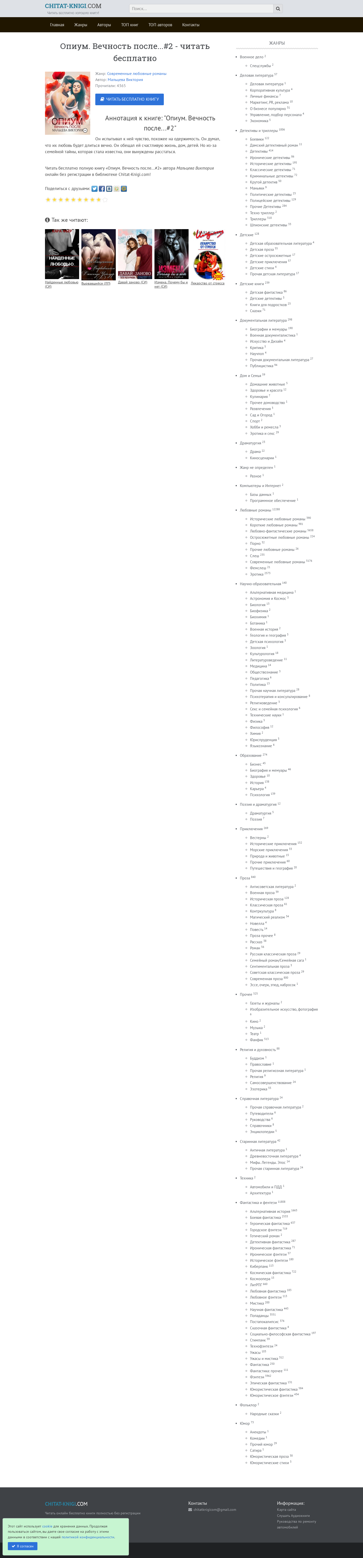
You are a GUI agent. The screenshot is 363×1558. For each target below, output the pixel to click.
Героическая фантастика (270, 1223)
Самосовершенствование (271, 1082)
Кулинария (259, 396)
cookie (47, 1526)
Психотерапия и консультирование (279, 696)
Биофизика (259, 610)
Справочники (260, 1125)
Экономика (259, 120)
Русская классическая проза (273, 954)
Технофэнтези (261, 1346)
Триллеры (258, 219)
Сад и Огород (261, 415)
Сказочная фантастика (268, 1328)
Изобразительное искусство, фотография (284, 1009)
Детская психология (266, 641)
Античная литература (267, 1150)
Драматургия (250, 443)
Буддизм (257, 1058)
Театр (254, 1033)
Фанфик (256, 1039)
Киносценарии (262, 457)
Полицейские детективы (270, 200)
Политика (258, 684)
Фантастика (259, 1364)
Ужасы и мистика (264, 1358)
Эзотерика (258, 1089)
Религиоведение (263, 703)
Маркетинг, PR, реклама (269, 102)
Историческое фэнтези (269, 1260)
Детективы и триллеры (259, 130)
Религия (256, 1076)
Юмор (245, 1423)
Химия (255, 733)
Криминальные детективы (271, 176)
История (257, 782)
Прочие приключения (268, 862)
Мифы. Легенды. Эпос (268, 1162)
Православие (260, 1064)
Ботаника (257, 623)
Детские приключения (268, 261)
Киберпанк (259, 1266)
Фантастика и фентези (258, 1202)
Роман (255, 948)
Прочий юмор (261, 1444)
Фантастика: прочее (266, 1370)
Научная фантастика (266, 1309)
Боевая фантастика (265, 1217)
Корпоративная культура (270, 90)
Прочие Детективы (265, 206)
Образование (251, 755)
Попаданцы (259, 1315)
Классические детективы (270, 169)
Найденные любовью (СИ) (61, 284)
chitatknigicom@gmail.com (215, 1509)
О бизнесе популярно (268, 108)
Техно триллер (262, 212)
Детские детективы (266, 298)
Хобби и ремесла (264, 427)
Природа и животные (267, 856)
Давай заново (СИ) (132, 282)
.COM (73, 6)
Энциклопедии (262, 1131)
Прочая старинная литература (274, 1168)
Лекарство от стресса (207, 283)
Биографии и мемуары (268, 329)
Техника (246, 1178)
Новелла (257, 923)
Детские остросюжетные (270, 255)
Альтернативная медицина (271, 592)
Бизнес (256, 764)
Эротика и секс (262, 433)
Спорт (255, 421)
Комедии (257, 1438)
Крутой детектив (263, 182)
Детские (247, 234)
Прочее (246, 994)
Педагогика (259, 678)
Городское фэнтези (266, 1229)
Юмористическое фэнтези (271, 1395)
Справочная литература (259, 1098)
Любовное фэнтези (266, 1297)
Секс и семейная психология (274, 709)
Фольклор (248, 1405)
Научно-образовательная (260, 583)
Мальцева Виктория (125, 79)
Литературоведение (266, 660)
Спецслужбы (260, 65)
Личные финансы (264, 96)
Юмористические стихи (269, 1462)
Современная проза (266, 978)
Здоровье (258, 776)
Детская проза (262, 249)
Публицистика (261, 365)
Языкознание (261, 745)
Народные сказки (264, 1413)
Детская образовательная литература (281, 243)
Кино (254, 1021)
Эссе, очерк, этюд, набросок (273, 984)
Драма (255, 451)
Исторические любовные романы (277, 519)
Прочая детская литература (272, 274)
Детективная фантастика (270, 1242)
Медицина (258, 666)
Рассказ (256, 941)
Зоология (257, 647)
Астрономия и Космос (268, 598)
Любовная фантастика (268, 1291)
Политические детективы (271, 194)
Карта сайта (286, 1509)
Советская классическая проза (275, 972)
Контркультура (262, 911)
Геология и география (268, 635)
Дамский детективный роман (274, 145)
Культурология (262, 653)
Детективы (259, 151)
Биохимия (258, 616)
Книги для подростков (268, 304)
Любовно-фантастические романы (278, 531)
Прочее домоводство (267, 402)
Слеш (254, 555)
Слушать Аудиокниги (293, 1515)
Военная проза (262, 892)
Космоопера (260, 1278)
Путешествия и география (271, 868)
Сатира (255, 1450)
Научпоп (257, 353)
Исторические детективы (270, 163)
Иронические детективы (270, 157)
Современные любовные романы (137, 73)
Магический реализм (267, 917)
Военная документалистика (272, 335)
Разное (255, 476)
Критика (256, 347)
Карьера (257, 788)
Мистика (257, 1303)
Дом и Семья (250, 375)
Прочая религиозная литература (276, 1070)
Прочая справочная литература (275, 1107)
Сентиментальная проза (269, 966)
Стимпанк (258, 1340)
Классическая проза (266, 905)
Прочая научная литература (272, 690)
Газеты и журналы (265, 1003)
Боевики (257, 139)
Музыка (256, 1027)
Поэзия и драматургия (258, 804)
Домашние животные (267, 384)
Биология (257, 604)
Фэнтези (257, 1377)
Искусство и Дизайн (266, 341)
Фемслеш (258, 568)
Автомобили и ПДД (266, 1187)
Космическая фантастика (270, 1272)
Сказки (255, 310)
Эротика (256, 574)
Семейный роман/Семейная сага (277, 960)
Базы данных (260, 494)
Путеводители (261, 1113)
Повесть (256, 929)
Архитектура (260, 1193)
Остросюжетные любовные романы (279, 537)
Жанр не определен (256, 467)
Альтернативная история (270, 1211)
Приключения (251, 828)
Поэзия (256, 819)
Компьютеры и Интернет (260, 485)
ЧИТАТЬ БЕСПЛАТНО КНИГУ (132, 99)
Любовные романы (255, 510)
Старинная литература (258, 1141)
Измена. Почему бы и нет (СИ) (171, 284)
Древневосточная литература (274, 1156)
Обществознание (264, 672)
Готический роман (265, 1235)
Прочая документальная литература (279, 359)
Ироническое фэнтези (268, 1254)
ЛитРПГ (256, 1284)
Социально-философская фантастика (280, 1334)
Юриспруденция (263, 739)
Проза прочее (261, 935)
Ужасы (255, 1352)
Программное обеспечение (273, 500)
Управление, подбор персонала (276, 114)
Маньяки (257, 188)
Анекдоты (258, 1432)
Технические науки (265, 715)
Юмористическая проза (269, 1456)
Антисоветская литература (271, 886)
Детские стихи (262, 267)
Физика (256, 721)
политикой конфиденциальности (88, 1537)
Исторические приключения (273, 843)
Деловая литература (256, 75)
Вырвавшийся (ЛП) (95, 283)
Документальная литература (263, 320)
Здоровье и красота (266, 390)
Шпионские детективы (268, 225)
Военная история (264, 629)
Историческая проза (266, 899)
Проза (245, 878)
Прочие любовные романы (272, 549)
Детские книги (252, 283)
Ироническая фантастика (270, 1248)
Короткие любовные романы (274, 525)
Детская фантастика (266, 292)
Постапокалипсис (264, 1321)
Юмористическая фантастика (274, 1389)
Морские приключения (269, 849)
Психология (260, 794)
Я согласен (25, 1546)
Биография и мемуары (268, 770)
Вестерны (258, 837)
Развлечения (260, 408)
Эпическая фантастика (268, 1383)
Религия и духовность (258, 1049)
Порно (255, 543)
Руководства (260, 1119)
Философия (259, 727)
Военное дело (251, 57)
